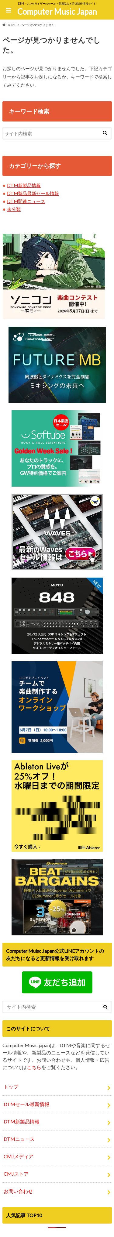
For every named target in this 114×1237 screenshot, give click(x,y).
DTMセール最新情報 (26, 1104)
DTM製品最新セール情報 (33, 193)
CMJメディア (18, 1156)
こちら (34, 1067)
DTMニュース (19, 1139)
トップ (11, 1087)
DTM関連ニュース (26, 201)
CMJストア (16, 1174)
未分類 (14, 209)
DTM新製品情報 (24, 185)
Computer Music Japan (57, 11)
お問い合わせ (18, 1191)
